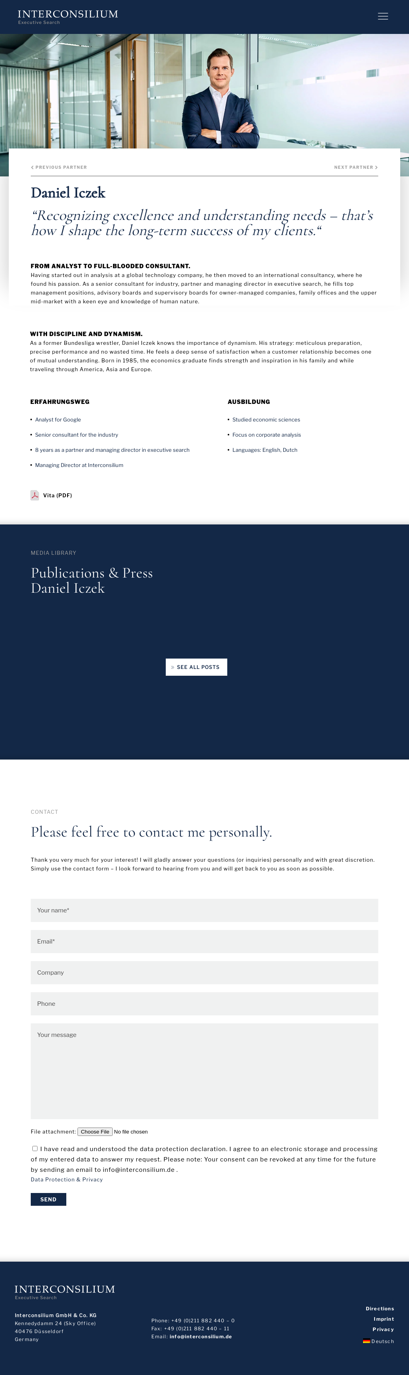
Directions (380, 1308)
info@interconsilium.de (201, 1336)
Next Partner (356, 167)
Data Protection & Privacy (67, 1179)
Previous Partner (59, 167)
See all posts (195, 668)
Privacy (383, 1329)
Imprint (384, 1319)
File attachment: (105, 1131)
